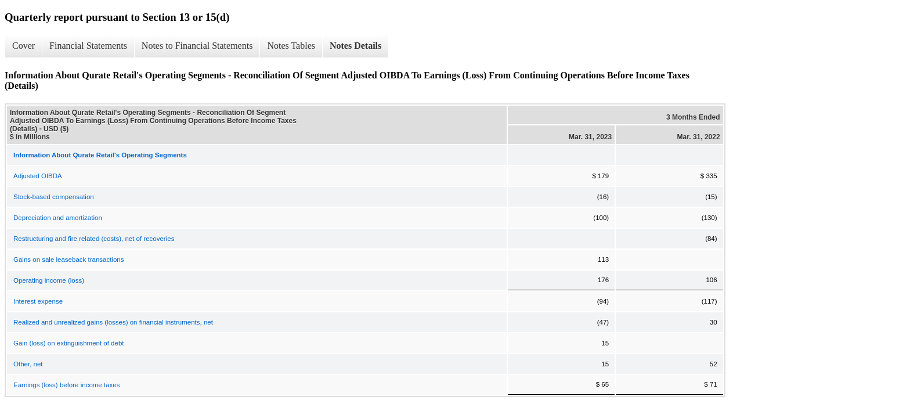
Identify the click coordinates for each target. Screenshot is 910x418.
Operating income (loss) (48, 280)
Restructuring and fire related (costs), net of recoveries (93, 238)
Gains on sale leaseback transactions (68, 259)
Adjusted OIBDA (37, 175)
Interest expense (38, 301)
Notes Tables (291, 46)
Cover (23, 46)
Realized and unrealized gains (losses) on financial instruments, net (113, 322)
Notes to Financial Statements (197, 46)
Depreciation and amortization (57, 217)
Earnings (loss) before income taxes (66, 384)
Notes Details (355, 46)
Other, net (28, 364)
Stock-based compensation (53, 196)
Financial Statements (88, 46)
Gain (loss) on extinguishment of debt (68, 343)
